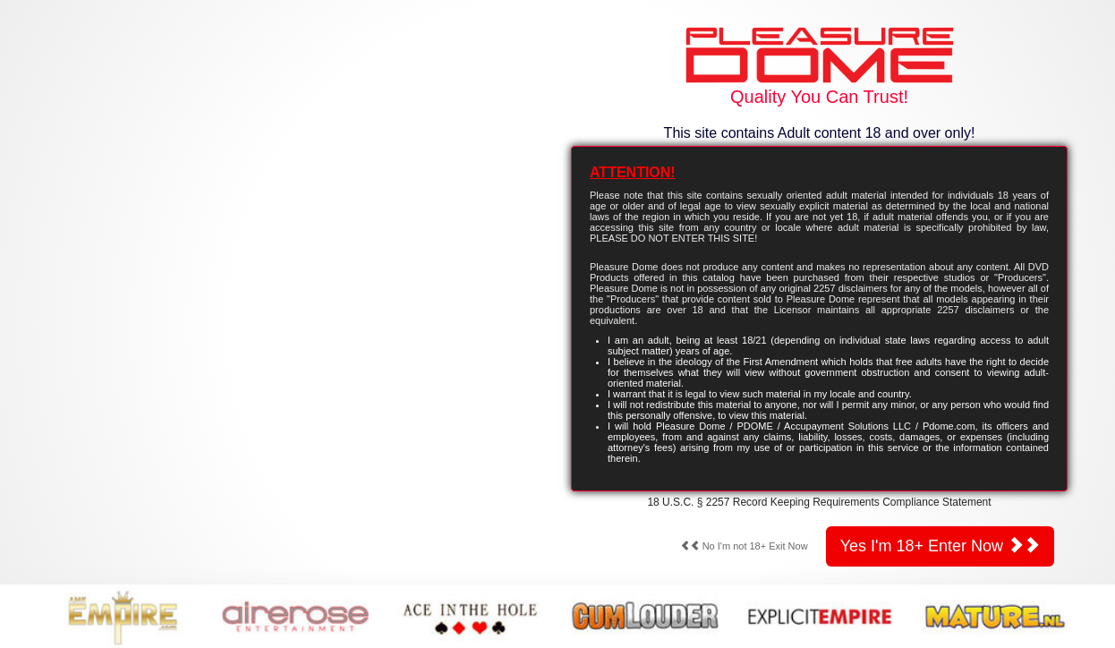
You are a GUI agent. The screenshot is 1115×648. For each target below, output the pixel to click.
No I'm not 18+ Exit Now (744, 546)
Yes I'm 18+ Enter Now (940, 545)
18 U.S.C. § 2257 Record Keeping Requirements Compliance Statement (819, 502)
